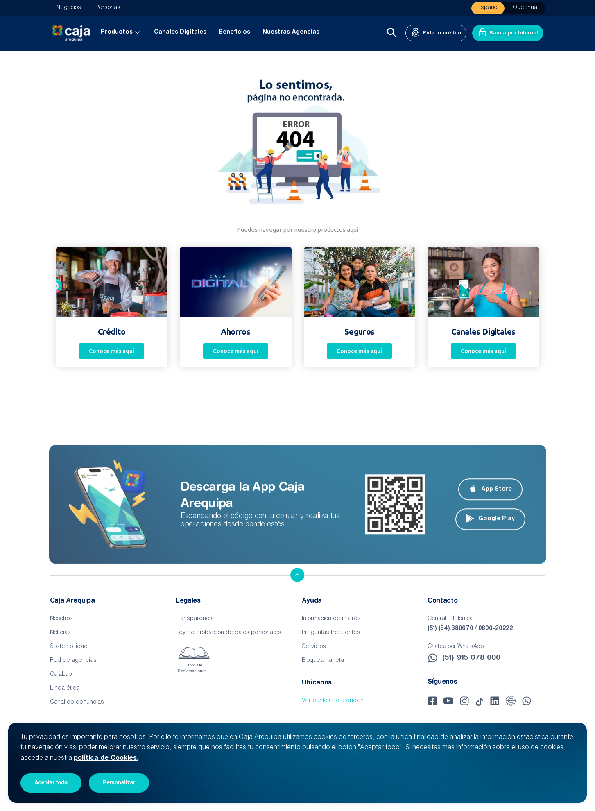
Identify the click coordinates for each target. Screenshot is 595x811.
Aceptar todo (51, 782)
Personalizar (119, 782)
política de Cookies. (106, 758)
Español (487, 8)
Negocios (68, 8)
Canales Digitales (180, 32)
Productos (121, 32)
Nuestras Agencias (290, 32)
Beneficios (234, 32)
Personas (107, 8)
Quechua (525, 8)
